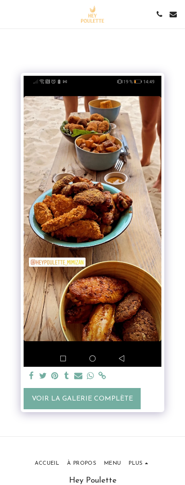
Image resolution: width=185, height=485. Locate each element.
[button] (10, 14)
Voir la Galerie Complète (82, 398)
